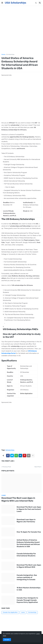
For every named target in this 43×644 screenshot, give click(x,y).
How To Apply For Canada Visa (29, 532)
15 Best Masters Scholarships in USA (28, 589)
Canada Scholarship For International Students (26, 555)
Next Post (38, 467)
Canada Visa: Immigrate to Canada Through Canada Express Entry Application (27, 600)
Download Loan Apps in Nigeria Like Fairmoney (26, 521)
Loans (23, 612)
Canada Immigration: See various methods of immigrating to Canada (27, 577)
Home (3, 54)
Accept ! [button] (6, 639)
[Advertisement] (21, 29)
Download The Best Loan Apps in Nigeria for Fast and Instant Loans (29, 509)
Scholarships (10, 54)
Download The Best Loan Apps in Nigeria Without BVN (29, 566)
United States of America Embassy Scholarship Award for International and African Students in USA (28, 543)
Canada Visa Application (10, 612)
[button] (2, 3)
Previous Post (6, 467)
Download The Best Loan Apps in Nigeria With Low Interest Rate (18, 499)
